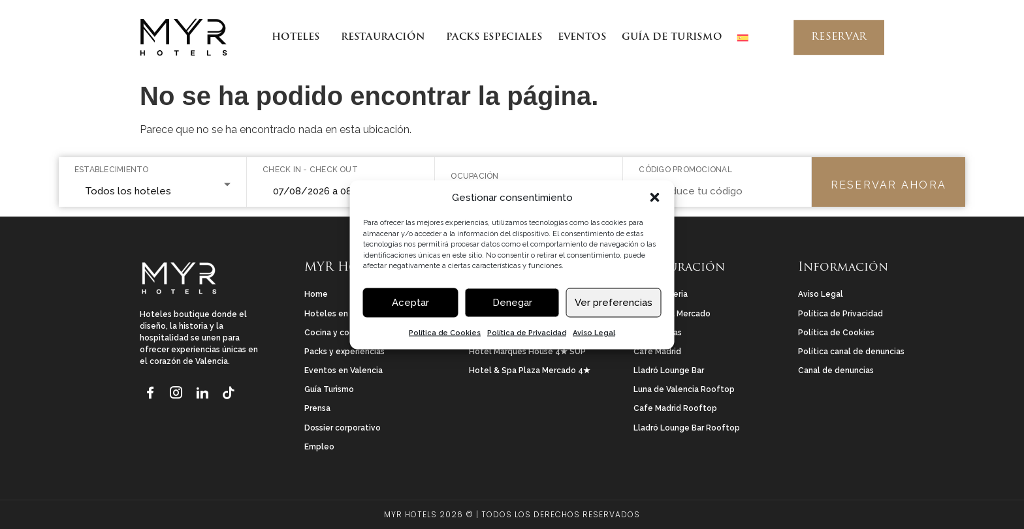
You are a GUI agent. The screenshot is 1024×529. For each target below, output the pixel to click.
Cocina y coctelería (342, 332)
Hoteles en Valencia (343, 313)
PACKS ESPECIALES (494, 37)
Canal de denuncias (836, 370)
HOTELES (298, 37)
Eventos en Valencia (343, 370)
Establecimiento (111, 170)
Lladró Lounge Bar (668, 370)
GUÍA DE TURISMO (672, 37)
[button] (655, 197)
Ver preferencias (613, 303)
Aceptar (410, 303)
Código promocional (685, 170)
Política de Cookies (445, 332)
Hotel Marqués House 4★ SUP (527, 351)
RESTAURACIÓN (386, 37)
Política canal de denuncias (851, 351)
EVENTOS (582, 37)
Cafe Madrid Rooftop (675, 408)
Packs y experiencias (344, 351)
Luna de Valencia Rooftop (684, 389)
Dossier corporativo (342, 427)
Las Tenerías (657, 332)
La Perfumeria (660, 294)
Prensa (317, 408)
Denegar (512, 303)
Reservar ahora (888, 185)
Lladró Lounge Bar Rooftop (686, 427)
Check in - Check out (310, 170)
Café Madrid (657, 351)
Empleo (319, 446)
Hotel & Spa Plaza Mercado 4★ (529, 370)
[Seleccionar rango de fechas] (341, 192)
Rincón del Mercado (672, 313)
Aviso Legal (594, 332)
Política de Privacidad (526, 332)
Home (316, 294)
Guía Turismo (329, 389)
